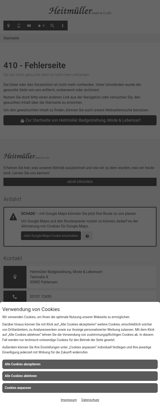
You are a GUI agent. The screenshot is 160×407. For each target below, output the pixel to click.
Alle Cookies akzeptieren (22, 364)
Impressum (69, 400)
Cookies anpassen (18, 388)
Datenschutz (90, 400)
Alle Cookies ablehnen (21, 376)
